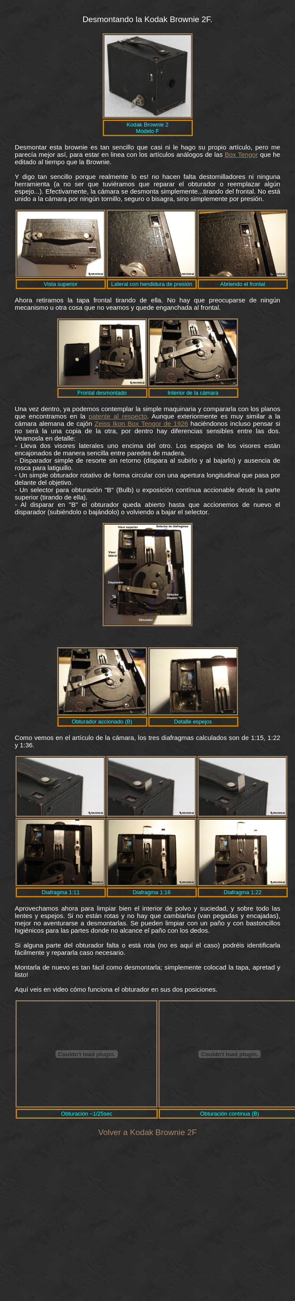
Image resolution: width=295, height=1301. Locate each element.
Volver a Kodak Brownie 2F (147, 1132)
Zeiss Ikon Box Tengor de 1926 (141, 423)
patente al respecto (118, 416)
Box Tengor (241, 154)
